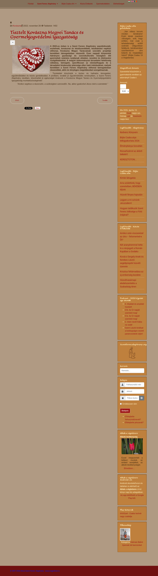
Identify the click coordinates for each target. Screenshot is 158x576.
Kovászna (17, 26)
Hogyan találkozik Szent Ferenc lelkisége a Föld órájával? (131, 211)
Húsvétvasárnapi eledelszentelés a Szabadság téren (128, 283)
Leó (128, 116)
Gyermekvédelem (103, 4)
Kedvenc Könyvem (129, 132)
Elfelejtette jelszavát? (134, 422)
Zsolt (129, 113)
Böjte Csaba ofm (68, 4)
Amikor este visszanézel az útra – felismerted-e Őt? (131, 236)
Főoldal (31, 4)
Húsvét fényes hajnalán (131, 194)
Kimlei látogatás (128, 178)
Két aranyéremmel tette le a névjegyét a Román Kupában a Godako (131, 248)
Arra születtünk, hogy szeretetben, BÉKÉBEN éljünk (131, 186)
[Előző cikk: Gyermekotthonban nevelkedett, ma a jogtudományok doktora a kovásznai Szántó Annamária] (17, 100)
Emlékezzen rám (130, 404)
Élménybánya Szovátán (131, 146)
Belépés (125, 411)
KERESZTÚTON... (128, 159)
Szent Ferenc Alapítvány (46, 4)
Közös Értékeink (86, 4)
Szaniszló (137, 116)
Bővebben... (129, 468)
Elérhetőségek (118, 4)
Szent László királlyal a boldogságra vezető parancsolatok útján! (134, 331)
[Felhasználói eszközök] (12, 42)
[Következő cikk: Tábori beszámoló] (105, 100)
